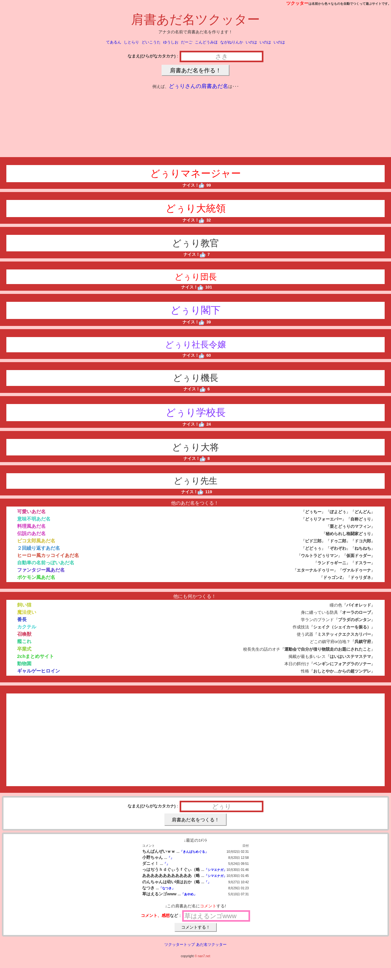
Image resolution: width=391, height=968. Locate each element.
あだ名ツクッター (211, 944)
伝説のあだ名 (31, 533)
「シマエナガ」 (215, 870)
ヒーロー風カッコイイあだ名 (48, 555)
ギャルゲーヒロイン (38, 670)
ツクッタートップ (179, 944)
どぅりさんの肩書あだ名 (198, 86)
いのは (251, 42)
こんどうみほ (206, 42)
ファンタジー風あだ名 (41, 570)
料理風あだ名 (31, 526)
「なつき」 (167, 888)
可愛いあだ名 (31, 511)
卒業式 (24, 649)
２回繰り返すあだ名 (38, 548)
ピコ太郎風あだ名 (36, 540)
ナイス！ (193, 185)
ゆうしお (170, 42)
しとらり (131, 42)
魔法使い (26, 612)
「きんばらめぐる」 (194, 851)
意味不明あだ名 (33, 518)
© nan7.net (202, 956)
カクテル (26, 626)
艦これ (24, 641)
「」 (170, 857)
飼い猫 (24, 604)
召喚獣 (24, 634)
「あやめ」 (189, 894)
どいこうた (151, 42)
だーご (186, 42)
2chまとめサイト (35, 656)
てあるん (113, 42)
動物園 (24, 663)
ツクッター (297, 3)
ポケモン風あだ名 (36, 577)
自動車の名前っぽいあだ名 (45, 562)
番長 (22, 619)
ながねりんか (231, 42)
